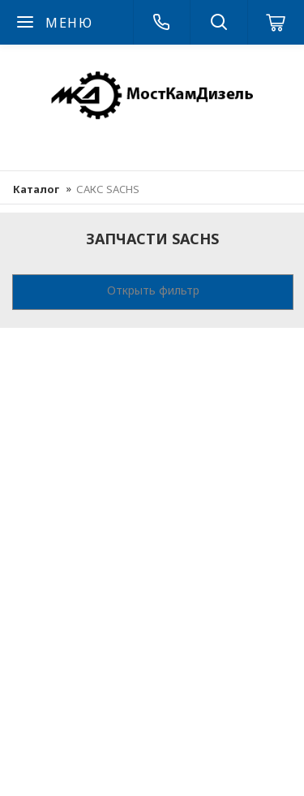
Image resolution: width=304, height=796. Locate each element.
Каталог (36, 189)
